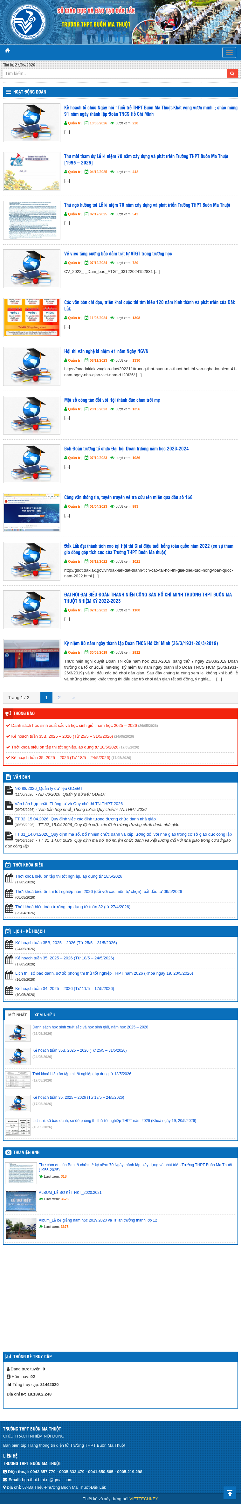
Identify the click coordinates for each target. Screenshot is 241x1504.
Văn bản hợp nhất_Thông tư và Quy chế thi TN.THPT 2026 (69, 803)
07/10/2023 (98, 458)
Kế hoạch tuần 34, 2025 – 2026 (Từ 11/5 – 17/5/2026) (64, 988)
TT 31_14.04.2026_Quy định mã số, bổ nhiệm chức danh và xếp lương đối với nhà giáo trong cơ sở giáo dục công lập (123, 834)
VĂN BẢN (21, 777)
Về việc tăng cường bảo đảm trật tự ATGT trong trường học (118, 254)
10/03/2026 (98, 123)
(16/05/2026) (42, 1127)
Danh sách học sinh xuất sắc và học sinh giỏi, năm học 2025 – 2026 (71, 725)
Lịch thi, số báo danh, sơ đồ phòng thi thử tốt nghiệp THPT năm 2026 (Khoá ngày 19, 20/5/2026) (104, 973)
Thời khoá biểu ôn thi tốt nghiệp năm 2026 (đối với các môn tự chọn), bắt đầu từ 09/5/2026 (98, 891)
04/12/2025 (98, 172)
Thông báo (24, 714)
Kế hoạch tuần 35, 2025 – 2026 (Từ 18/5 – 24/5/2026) (58, 757)
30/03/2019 (98, 652)
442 (135, 172)
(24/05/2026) (124, 736)
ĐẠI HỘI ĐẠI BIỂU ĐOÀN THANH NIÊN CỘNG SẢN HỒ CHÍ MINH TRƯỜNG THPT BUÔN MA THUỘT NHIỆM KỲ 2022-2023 (148, 598)
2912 (136, 652)
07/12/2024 (98, 263)
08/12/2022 (98, 561)
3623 (64, 1199)
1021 (136, 561)
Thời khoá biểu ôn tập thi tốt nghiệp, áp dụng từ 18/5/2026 (62, 747)
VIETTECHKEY (143, 1498)
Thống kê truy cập (32, 1357)
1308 (136, 318)
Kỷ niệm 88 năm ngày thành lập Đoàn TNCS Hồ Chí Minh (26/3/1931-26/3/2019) (141, 643)
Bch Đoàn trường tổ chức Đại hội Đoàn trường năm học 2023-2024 (126, 449)
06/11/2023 (98, 360)
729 (135, 263)
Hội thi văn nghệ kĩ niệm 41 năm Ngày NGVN (106, 351)
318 (63, 1176)
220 (135, 123)
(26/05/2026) (148, 726)
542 (135, 214)
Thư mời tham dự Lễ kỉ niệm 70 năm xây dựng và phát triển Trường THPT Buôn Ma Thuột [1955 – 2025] (146, 159)
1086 (136, 458)
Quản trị (74, 123)
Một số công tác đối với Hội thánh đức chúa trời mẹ (112, 400)
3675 (64, 1227)
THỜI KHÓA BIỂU (28, 865)
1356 (136, 409)
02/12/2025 (98, 214)
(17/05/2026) (129, 747)
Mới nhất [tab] (17, 1015)
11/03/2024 (98, 318)
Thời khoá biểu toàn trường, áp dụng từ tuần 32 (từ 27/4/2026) (72, 906)
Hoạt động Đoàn (29, 92)
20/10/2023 (98, 409)
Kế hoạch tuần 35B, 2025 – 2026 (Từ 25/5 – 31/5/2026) (59, 736)
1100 (136, 610)
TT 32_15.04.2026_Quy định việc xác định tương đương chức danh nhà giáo (85, 819)
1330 (136, 360)
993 (135, 506)
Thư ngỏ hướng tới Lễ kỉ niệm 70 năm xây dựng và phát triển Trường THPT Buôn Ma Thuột (147, 205)
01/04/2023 (98, 506)
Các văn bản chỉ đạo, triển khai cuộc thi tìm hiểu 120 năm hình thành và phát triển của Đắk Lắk (149, 305)
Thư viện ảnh (26, 1153)
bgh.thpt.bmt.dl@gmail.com (47, 1479)
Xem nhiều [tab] (44, 1015)
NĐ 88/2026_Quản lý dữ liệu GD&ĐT (49, 788)
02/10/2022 (98, 610)
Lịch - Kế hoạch (29, 932)
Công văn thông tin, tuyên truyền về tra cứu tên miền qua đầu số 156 (128, 497)
